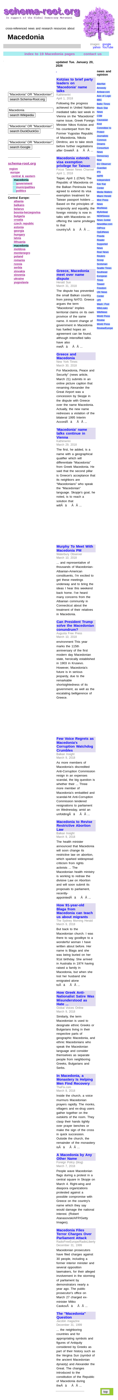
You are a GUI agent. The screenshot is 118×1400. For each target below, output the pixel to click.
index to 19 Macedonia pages (49, 54)
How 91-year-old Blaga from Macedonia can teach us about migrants (75, 911)
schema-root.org (22, 163)
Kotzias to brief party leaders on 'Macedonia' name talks (75, 85)
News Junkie (103, 220)
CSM (99, 116)
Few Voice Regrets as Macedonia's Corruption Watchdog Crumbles (75, 744)
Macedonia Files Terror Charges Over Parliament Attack (74, 1234)
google (106, 44)
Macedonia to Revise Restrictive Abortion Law (74, 825)
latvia (17, 238)
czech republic (24, 223)
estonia (19, 227)
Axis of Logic (104, 96)
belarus (19, 209)
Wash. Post (103, 304)
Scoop (100, 260)
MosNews (102, 208)
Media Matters (104, 192)
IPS (99, 172)
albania (19, 201)
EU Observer (104, 164)
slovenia (19, 275)
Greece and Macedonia (66, 356)
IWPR (100, 176)
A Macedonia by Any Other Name (74, 1157)
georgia (19, 230)
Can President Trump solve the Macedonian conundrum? (75, 625)
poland (18, 256)
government (24, 183)
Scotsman (102, 264)
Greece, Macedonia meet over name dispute (73, 275)
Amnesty (101, 88)
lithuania (19, 242)
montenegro (22, 253)
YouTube (107, 47)
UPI (99, 300)
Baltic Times (103, 104)
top (105, 1391)
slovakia (19, 271)
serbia (18, 267)
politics (21, 190)
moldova (19, 249)
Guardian (101, 168)
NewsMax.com (104, 224)
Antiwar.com (103, 92)
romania (19, 260)
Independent (103, 180)
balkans (19, 205)
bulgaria (19, 216)
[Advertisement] (72, 248)
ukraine (19, 278)
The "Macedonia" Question (71, 1315)
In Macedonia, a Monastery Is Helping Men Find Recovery (75, 1079)
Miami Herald (104, 196)
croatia (18, 219)
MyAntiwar (102, 212)
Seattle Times (104, 268)
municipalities (25, 187)
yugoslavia (21, 282)
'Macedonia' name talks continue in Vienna (72, 433)
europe (15, 172)
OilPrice (101, 228)
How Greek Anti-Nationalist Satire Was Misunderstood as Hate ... (75, 998)
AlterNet (101, 84)
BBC (99, 100)
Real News (103, 252)
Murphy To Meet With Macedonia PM (75, 548)
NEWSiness (103, 216)
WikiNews (102, 312)
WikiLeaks (102, 308)
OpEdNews (103, 232)
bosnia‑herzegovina (27, 212)
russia (18, 264)
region (13, 169)
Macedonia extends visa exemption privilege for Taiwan (73, 162)
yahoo (97, 47)
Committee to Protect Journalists (104, 132)
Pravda (100, 236)
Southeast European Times (102, 276)
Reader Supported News (102, 244)
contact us (93, 54)
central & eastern (23, 176)
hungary (19, 234)
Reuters (101, 256)
